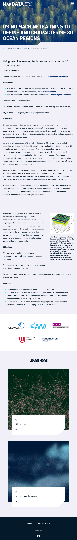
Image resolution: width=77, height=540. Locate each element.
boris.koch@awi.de (48, 91)
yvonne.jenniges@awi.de (58, 76)
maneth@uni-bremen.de (61, 95)
